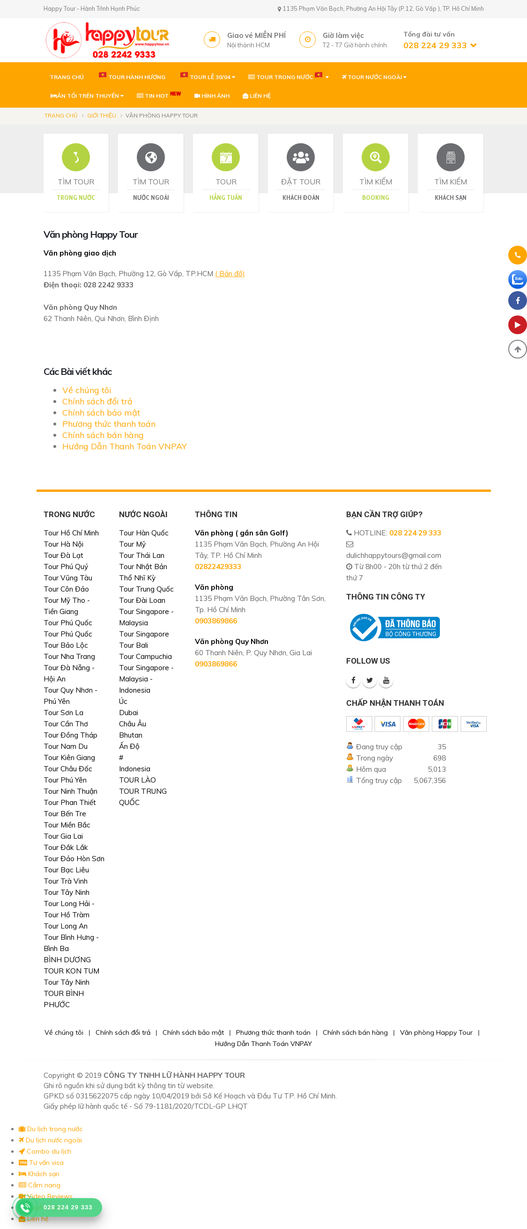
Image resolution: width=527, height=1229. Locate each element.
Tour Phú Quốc (68, 622)
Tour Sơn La (63, 712)
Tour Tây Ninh (66, 892)
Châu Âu (132, 723)
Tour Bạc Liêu (66, 869)
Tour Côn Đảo (66, 589)
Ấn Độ (129, 746)
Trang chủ (61, 115)
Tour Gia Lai (63, 836)
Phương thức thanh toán (109, 423)
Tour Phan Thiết (70, 802)
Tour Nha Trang (69, 656)
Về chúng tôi (86, 390)
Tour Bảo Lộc (66, 645)
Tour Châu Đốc (68, 768)
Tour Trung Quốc (146, 589)
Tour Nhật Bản (143, 566)
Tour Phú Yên (65, 779)
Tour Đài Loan (142, 600)
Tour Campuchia (145, 656)
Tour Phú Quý (66, 566)
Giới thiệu (101, 115)
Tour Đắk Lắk (66, 847)
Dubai (128, 712)
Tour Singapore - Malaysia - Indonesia (146, 679)
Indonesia (134, 768)
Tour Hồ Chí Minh (71, 532)
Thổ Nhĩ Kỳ (137, 577)
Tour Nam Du (66, 746)
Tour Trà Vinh (66, 881)
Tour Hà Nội (63, 544)
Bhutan (130, 735)
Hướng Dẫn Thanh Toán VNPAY (124, 446)
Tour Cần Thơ (66, 723)
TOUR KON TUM (71, 970)
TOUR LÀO (137, 779)
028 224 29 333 (415, 532)
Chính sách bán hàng (103, 435)
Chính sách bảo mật (101, 412)
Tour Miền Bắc (67, 824)
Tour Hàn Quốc (144, 532)
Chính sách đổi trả (97, 401)
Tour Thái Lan (141, 555)
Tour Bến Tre (65, 813)
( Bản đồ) (230, 273)
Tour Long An (66, 926)
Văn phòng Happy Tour (436, 1032)
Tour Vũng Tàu (68, 577)
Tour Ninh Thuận (70, 791)
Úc (123, 701)
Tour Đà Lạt (63, 555)
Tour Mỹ (132, 544)
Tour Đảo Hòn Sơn (74, 858)
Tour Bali (133, 645)
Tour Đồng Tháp (70, 735)
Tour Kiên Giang (69, 757)
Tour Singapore (144, 633)
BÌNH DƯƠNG (67, 959)
